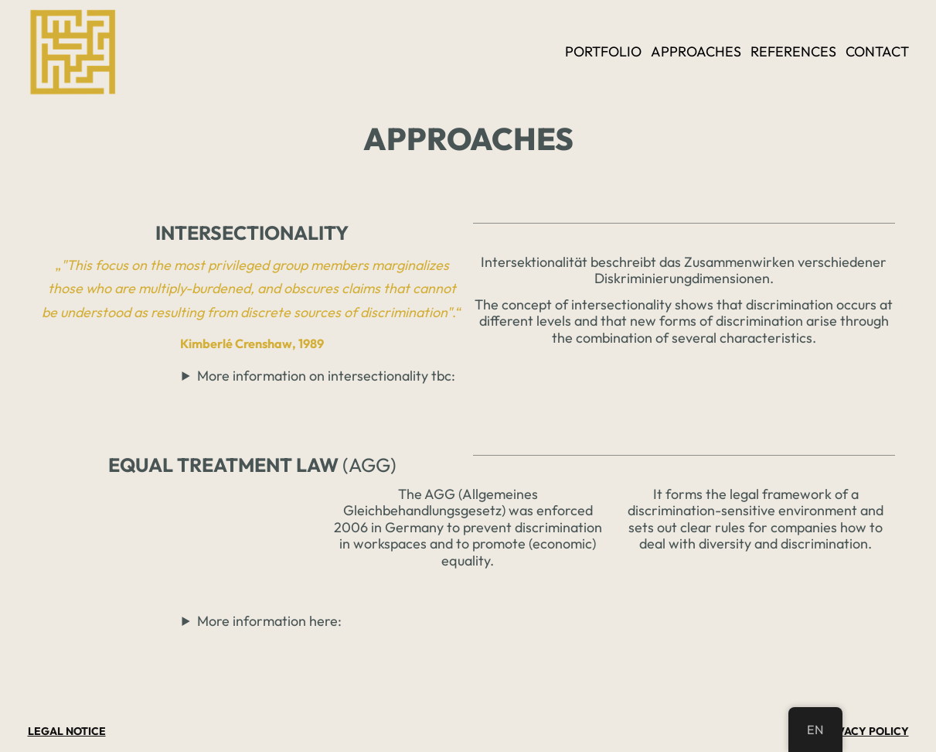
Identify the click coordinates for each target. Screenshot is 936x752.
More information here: (269, 621)
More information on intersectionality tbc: (326, 376)
